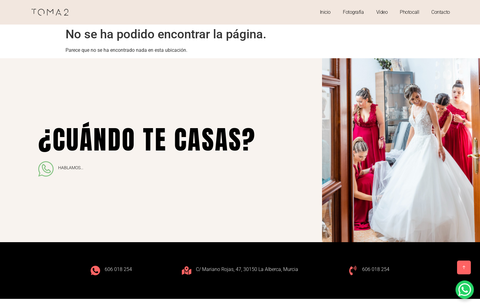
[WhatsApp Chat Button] (465, 289)
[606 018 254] (95, 270)
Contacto (440, 12)
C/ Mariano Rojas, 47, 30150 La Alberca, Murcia (247, 269)
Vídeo (382, 12)
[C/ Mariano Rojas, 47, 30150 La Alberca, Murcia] (186, 270)
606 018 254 (118, 269)
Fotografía (353, 12)
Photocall (409, 12)
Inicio (325, 12)
